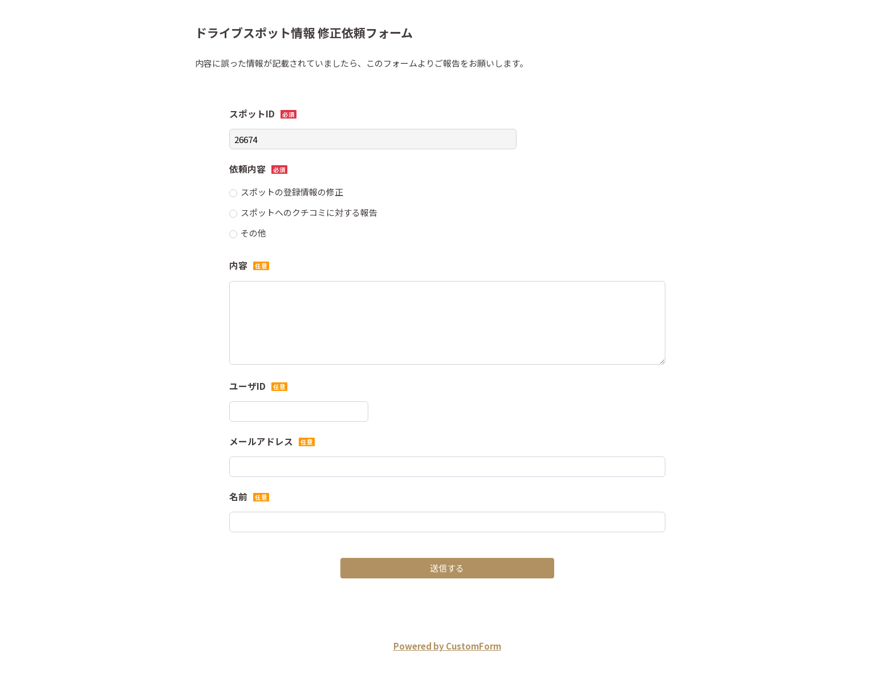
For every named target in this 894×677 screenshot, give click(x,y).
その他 (253, 233)
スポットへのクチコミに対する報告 (309, 212)
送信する (447, 568)
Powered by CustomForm (447, 646)
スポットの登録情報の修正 (292, 192)
